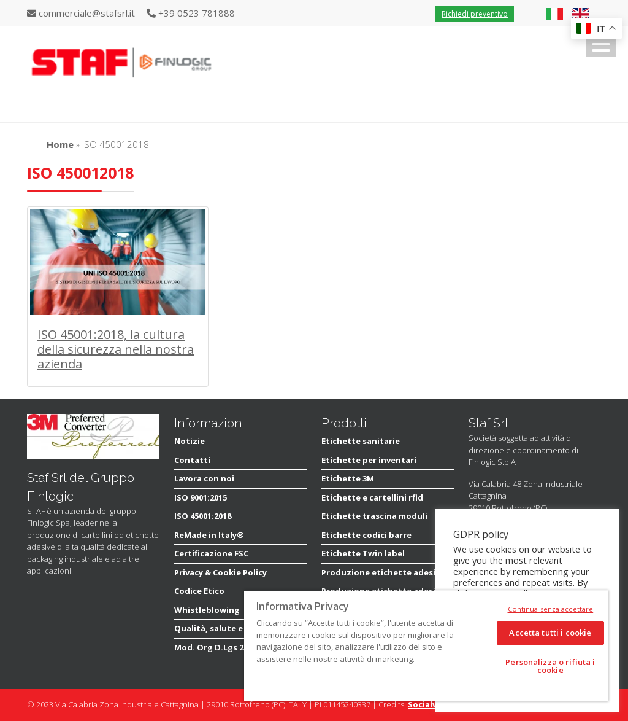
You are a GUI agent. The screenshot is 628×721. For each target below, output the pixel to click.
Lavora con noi (204, 478)
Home (60, 144)
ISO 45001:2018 (202, 515)
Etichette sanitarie (360, 440)
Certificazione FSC (211, 553)
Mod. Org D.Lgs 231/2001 (223, 647)
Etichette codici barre (366, 534)
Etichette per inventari (368, 460)
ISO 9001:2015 (200, 497)
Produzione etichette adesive (383, 572)
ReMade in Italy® (209, 534)
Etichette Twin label (363, 553)
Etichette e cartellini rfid (372, 497)
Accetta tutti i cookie (550, 632)
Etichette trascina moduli (374, 515)
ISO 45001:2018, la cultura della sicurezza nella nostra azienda (115, 349)
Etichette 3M (347, 478)
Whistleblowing (207, 609)
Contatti (192, 460)
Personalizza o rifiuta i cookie (550, 666)
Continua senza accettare (551, 609)
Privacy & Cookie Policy (220, 572)
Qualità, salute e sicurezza (229, 628)
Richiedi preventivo (475, 14)
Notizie (189, 440)
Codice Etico (199, 590)
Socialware (430, 704)
